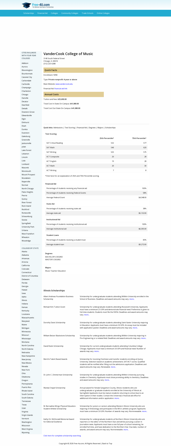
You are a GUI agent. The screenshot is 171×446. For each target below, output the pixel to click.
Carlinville (26, 84)
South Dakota (27, 398)
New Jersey (26, 359)
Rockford (25, 209)
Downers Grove (28, 112)
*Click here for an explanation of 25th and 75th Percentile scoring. (72, 176)
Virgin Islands (27, 415)
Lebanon (25, 154)
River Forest (27, 202)
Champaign (26, 87)
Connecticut (26, 272)
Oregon (25, 380)
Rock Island (26, 206)
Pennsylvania (27, 384)
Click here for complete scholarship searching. (62, 435)
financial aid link (60, 88)
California (26, 265)
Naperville (26, 181)
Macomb (25, 167)
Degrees (92, 127)
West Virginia (27, 429)
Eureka (24, 129)
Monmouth (26, 171)
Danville (25, 98)
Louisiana (26, 314)
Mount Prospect (28, 174)
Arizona (25, 262)
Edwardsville (27, 115)
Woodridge (26, 241)
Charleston (26, 91)
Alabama (25, 255)
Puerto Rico (26, 387)
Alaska (24, 251)
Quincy (24, 199)
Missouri (25, 335)
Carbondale (26, 80)
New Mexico (27, 363)
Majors (100, 127)
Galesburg (26, 136)
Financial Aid (42, 13)
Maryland (25, 321)
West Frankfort (28, 234)
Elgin (24, 119)
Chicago (25, 94)
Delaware (25, 279)
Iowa (24, 293)
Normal (25, 185)
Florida (24, 283)
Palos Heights (27, 192)
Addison (25, 63)
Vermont (25, 418)
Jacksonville (26, 143)
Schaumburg (27, 216)
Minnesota (26, 331)
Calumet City (27, 77)
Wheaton (25, 237)
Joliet (24, 147)
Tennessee (26, 401)
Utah (24, 408)
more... (132, 299)
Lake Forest (26, 150)
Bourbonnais (27, 73)
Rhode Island (27, 391)
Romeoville (26, 213)
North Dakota (27, 349)
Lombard (25, 164)
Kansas (25, 307)
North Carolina (28, 345)
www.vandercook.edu (64, 84)
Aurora (24, 66)
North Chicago (28, 188)
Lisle (23, 160)
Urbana (25, 230)
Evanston (25, 133)
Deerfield (25, 105)
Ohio (24, 373)
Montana (25, 342)
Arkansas (25, 258)
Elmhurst (25, 122)
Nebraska (26, 352)
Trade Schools (87, 13)
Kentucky (25, 310)
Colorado (25, 269)
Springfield (26, 223)
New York (26, 370)
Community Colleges (69, 13)
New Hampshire (28, 356)
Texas (24, 404)
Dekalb (24, 108)
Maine (24, 324)
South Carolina (28, 394)
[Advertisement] (85, 34)
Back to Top (107, 443)
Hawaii (24, 290)
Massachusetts (28, 317)
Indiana (25, 304)
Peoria (24, 195)
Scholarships (28, 13)
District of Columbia (30, 276)
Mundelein (26, 178)
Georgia (25, 286)
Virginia (25, 411)
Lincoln (25, 157)
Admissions (58, 127)
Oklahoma (26, 377)
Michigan (25, 328)
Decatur (25, 101)
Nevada (25, 366)
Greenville (26, 140)
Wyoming (25, 432)
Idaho (24, 297)
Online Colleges (103, 13)
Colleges (54, 13)
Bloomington (27, 70)
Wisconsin (26, 425)
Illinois (24, 300)
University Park (28, 227)
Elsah (24, 126)
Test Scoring (70, 127)
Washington (27, 422)
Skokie (24, 220)
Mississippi (26, 338)
